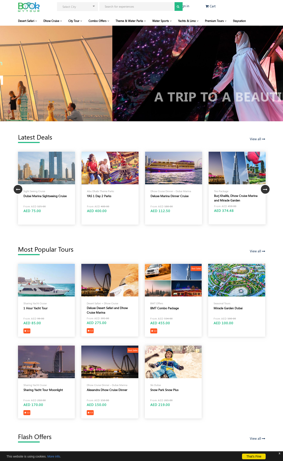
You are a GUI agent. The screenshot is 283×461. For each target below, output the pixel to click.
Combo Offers (98, 21)
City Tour (75, 21)
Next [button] (265, 189)
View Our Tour (41, 96)
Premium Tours (215, 21)
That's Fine (253, 456)
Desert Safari (27, 21)
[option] (46, 188)
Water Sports (162, 21)
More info (53, 456)
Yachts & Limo (188, 21)
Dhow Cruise (52, 21)
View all (257, 139)
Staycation (239, 21)
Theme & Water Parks (131, 21)
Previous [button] (18, 189)
